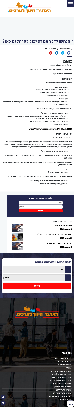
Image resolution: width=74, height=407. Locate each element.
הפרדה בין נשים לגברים (61, 374)
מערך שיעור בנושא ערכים (60, 380)
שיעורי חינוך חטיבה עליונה (60, 396)
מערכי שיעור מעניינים (62, 393)
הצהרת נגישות (65, 399)
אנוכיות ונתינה (64, 364)
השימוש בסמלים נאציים (61, 371)
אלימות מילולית (64, 361)
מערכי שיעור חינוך (63, 389)
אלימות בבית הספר (63, 358)
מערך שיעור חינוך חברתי (61, 377)
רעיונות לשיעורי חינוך (62, 383)
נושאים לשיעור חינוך (62, 386)
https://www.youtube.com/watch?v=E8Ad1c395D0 (50, 129)
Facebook (37, 335)
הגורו (68, 368)
